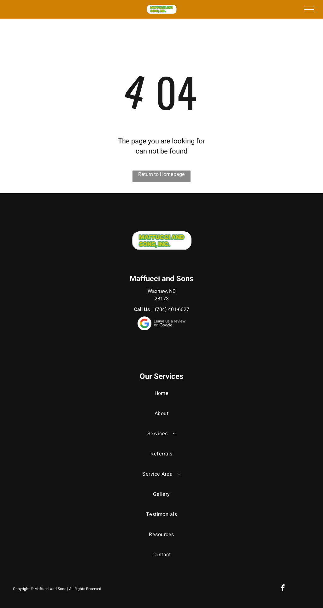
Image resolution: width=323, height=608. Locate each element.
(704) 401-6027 (172, 309)
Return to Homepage (161, 174)
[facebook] (283, 589)
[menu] (309, 9)
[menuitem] (161, 400)
